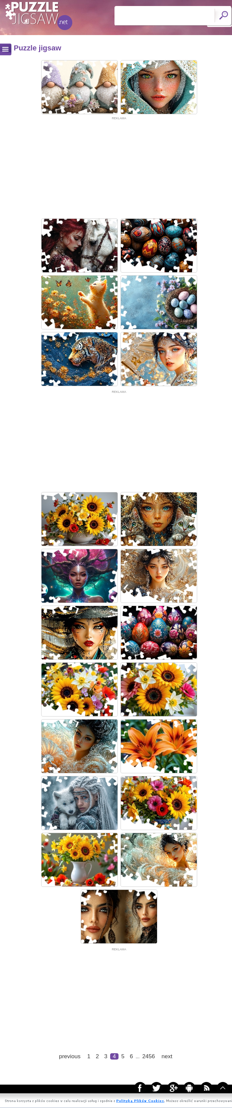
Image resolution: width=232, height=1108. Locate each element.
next (167, 1056)
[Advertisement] (119, 167)
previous (69, 1056)
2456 (148, 1056)
